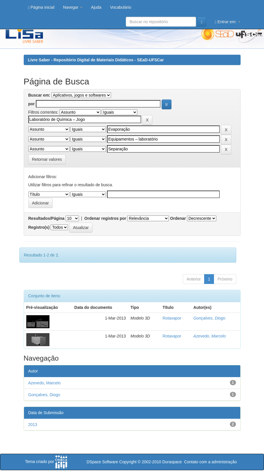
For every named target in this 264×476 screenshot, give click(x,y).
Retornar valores (47, 159)
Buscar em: (39, 95)
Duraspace (172, 462)
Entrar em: (227, 21)
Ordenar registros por (105, 218)
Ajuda (96, 7)
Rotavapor (172, 318)
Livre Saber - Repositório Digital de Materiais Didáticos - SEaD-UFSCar (96, 60)
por (31, 104)
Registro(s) (39, 227)
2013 (32, 424)
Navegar (72, 7)
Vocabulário (120, 7)
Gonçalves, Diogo (209, 318)
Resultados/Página (46, 218)
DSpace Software (102, 462)
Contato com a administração (210, 462)
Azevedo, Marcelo (209, 336)
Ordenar (178, 218)
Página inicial (41, 7)
